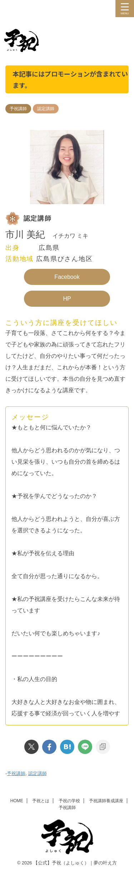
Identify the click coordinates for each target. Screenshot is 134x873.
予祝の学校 (69, 800)
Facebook (66, 277)
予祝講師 (16, 773)
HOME (16, 800)
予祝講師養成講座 (106, 800)
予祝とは (40, 800)
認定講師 (37, 773)
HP (67, 299)
